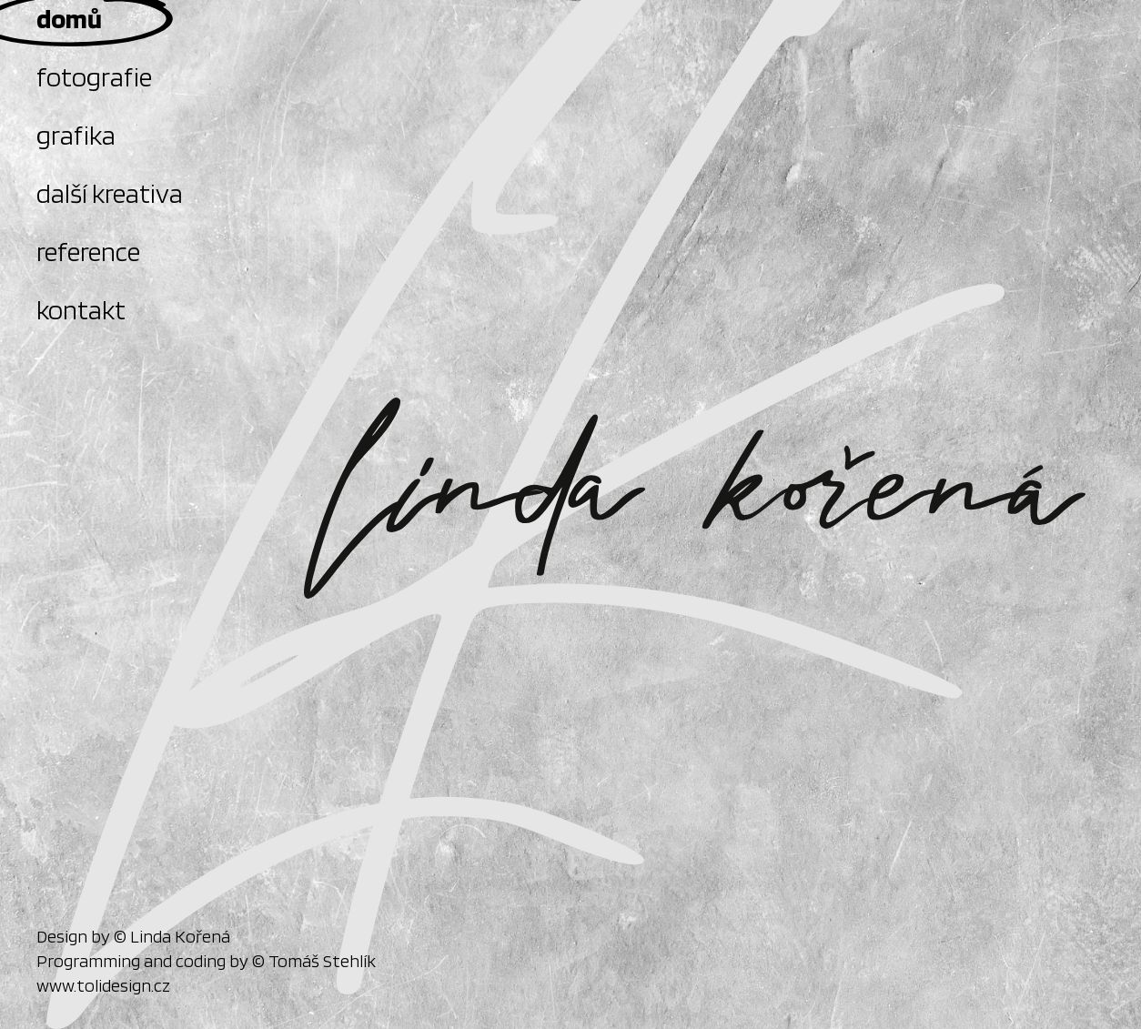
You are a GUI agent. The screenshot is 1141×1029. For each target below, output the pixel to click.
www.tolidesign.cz (103, 985)
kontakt (81, 309)
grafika (76, 134)
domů (69, 18)
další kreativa (109, 193)
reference (88, 251)
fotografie (94, 76)
